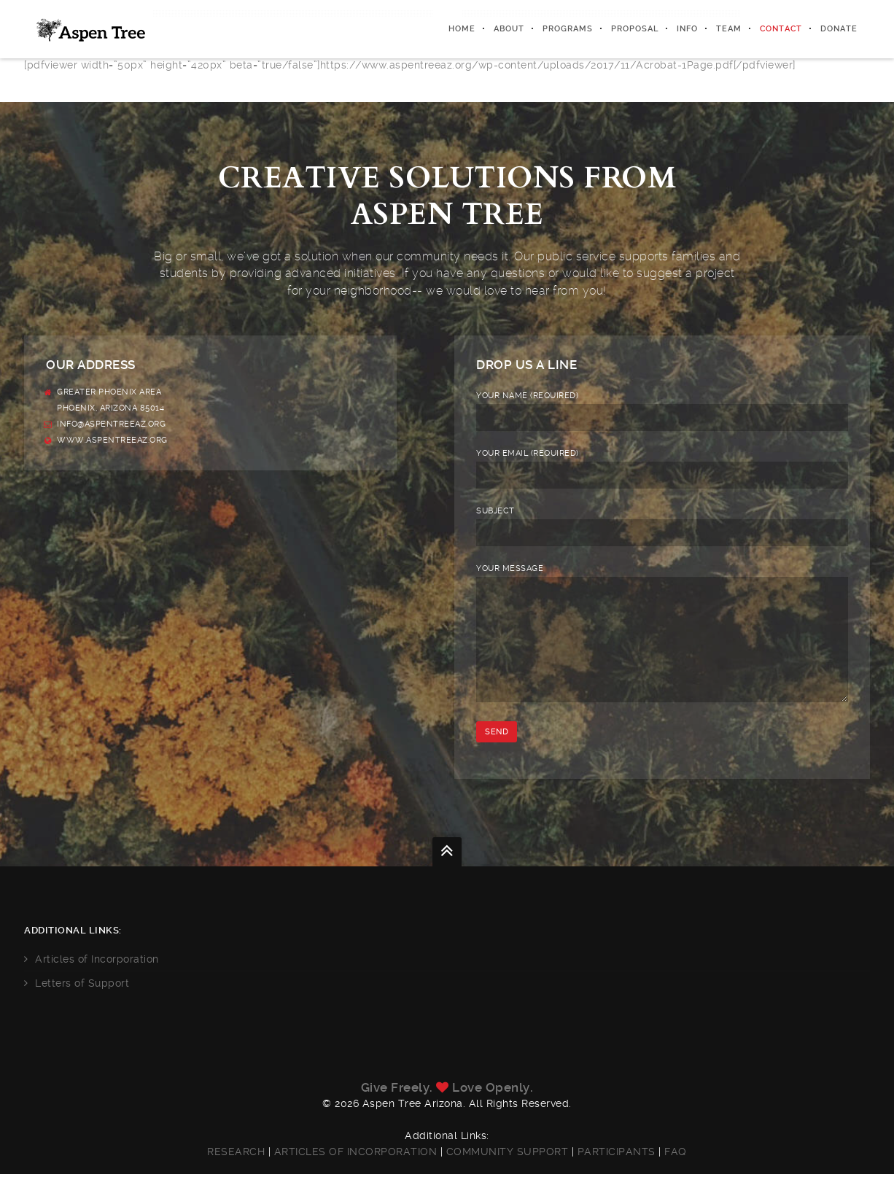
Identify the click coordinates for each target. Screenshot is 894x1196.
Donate (839, 29)
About (509, 29)
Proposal (634, 29)
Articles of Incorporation (103, 981)
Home (461, 29)
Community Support (509, 1173)
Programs (568, 29)
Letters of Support (88, 1005)
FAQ (674, 1173)
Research (237, 1173)
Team (729, 29)
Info (687, 29)
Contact (781, 29)
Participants (616, 1173)
